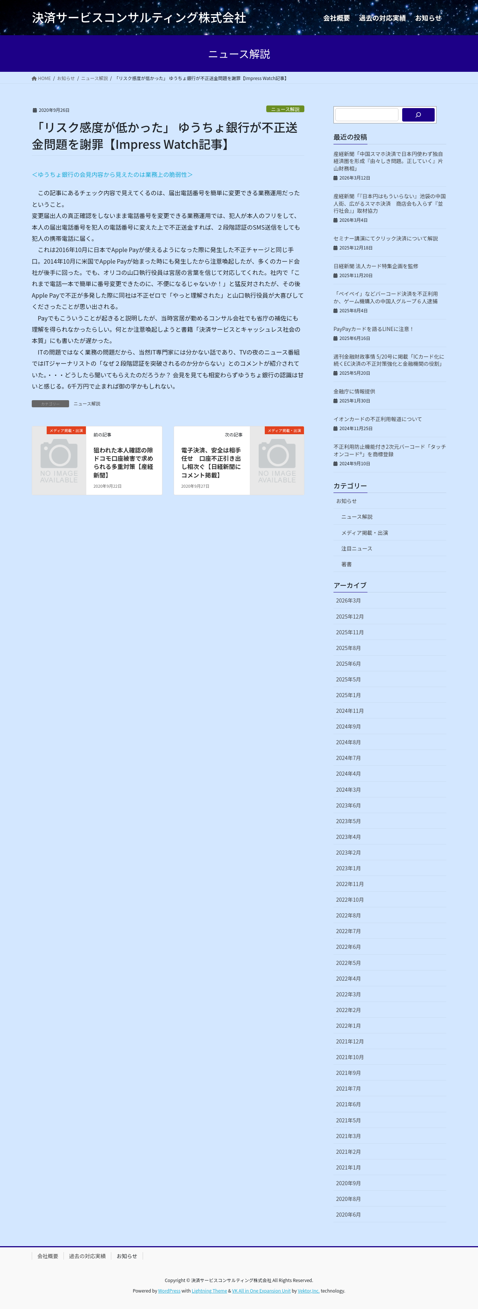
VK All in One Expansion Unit (261, 1290)
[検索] (418, 115)
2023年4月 (348, 836)
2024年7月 (348, 757)
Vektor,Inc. (309, 1290)
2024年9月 (348, 726)
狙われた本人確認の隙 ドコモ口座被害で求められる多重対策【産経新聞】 (126, 462)
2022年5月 (348, 962)
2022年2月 (348, 1010)
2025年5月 (348, 679)
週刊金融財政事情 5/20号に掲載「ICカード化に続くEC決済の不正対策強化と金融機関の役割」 (388, 360)
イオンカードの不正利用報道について (377, 419)
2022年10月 (350, 899)
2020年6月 (348, 1214)
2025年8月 (348, 648)
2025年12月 (350, 616)
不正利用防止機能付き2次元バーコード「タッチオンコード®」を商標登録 (389, 450)
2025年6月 (348, 663)
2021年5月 (348, 1120)
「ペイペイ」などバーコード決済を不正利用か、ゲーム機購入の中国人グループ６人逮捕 (385, 297)
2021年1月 (348, 1167)
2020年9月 (348, 1183)
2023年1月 (348, 868)
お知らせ (346, 501)
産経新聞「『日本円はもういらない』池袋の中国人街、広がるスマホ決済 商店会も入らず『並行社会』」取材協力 (389, 203)
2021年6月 (348, 1104)
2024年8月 (348, 742)
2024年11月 (350, 710)
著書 (346, 564)
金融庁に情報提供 (354, 391)
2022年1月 (348, 1025)
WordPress (169, 1290)
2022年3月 (348, 994)
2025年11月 (350, 632)
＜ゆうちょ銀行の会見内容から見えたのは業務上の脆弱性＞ (112, 174)
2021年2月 (348, 1151)
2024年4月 (348, 773)
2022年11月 (350, 884)
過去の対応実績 (87, 1256)
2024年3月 (348, 789)
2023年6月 (348, 805)
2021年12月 (350, 1041)
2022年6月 (348, 946)
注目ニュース (356, 548)
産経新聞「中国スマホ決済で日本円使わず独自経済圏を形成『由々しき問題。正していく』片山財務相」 (388, 161)
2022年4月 (348, 978)
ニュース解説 (285, 109)
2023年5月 (348, 821)
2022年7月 (348, 931)
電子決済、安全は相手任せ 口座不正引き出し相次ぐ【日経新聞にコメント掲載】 (211, 462)
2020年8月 (348, 1198)
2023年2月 (348, 852)
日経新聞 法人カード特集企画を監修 (375, 266)
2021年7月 (348, 1088)
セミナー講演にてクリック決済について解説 (385, 238)
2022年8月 (348, 915)
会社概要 (47, 1256)
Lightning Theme (209, 1290)
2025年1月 (348, 695)
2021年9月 (348, 1072)
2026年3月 (348, 600)
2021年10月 (350, 1057)
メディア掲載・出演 (364, 532)
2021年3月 (348, 1136)
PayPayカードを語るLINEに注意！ (374, 328)
